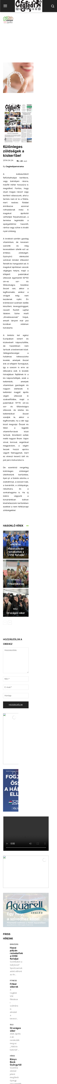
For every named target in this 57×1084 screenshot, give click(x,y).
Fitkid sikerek (16, 550)
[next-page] (10, 589)
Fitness (15, 546)
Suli (15, 576)
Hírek (12, 957)
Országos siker (16, 579)
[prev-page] (5, 589)
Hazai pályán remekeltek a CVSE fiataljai (16, 518)
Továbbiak (10, 1047)
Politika (13, 1001)
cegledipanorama (15, 133)
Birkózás (15, 511)
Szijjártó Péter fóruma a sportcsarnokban (16, 1010)
